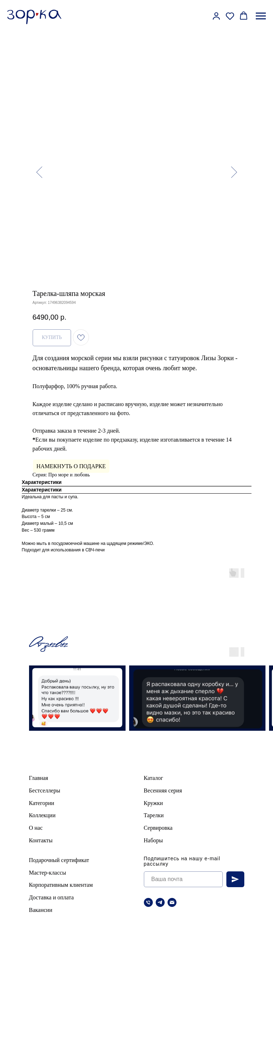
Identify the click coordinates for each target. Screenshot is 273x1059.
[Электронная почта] (172, 902)
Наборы (153, 840)
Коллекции (42, 815)
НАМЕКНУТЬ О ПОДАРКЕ (71, 466)
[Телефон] (148, 902)
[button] (216, 15)
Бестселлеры (44, 790)
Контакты (41, 840)
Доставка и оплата (51, 897)
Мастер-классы (47, 873)
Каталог (153, 778)
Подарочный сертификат (59, 860)
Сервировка (158, 828)
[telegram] (160, 902)
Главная (38, 778)
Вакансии (40, 910)
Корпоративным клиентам (61, 885)
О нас (36, 828)
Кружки (153, 803)
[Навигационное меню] (261, 16)
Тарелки (154, 815)
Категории (42, 803)
